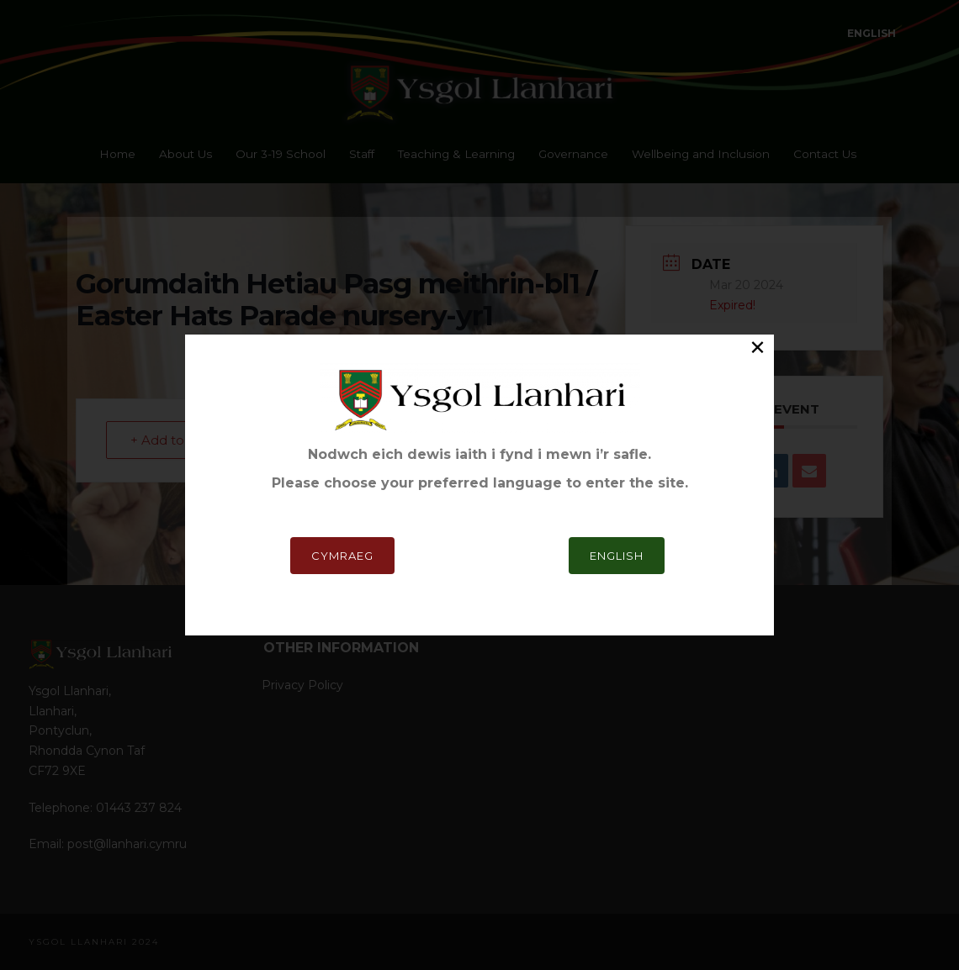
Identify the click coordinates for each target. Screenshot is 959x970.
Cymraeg (342, 373)
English (617, 373)
